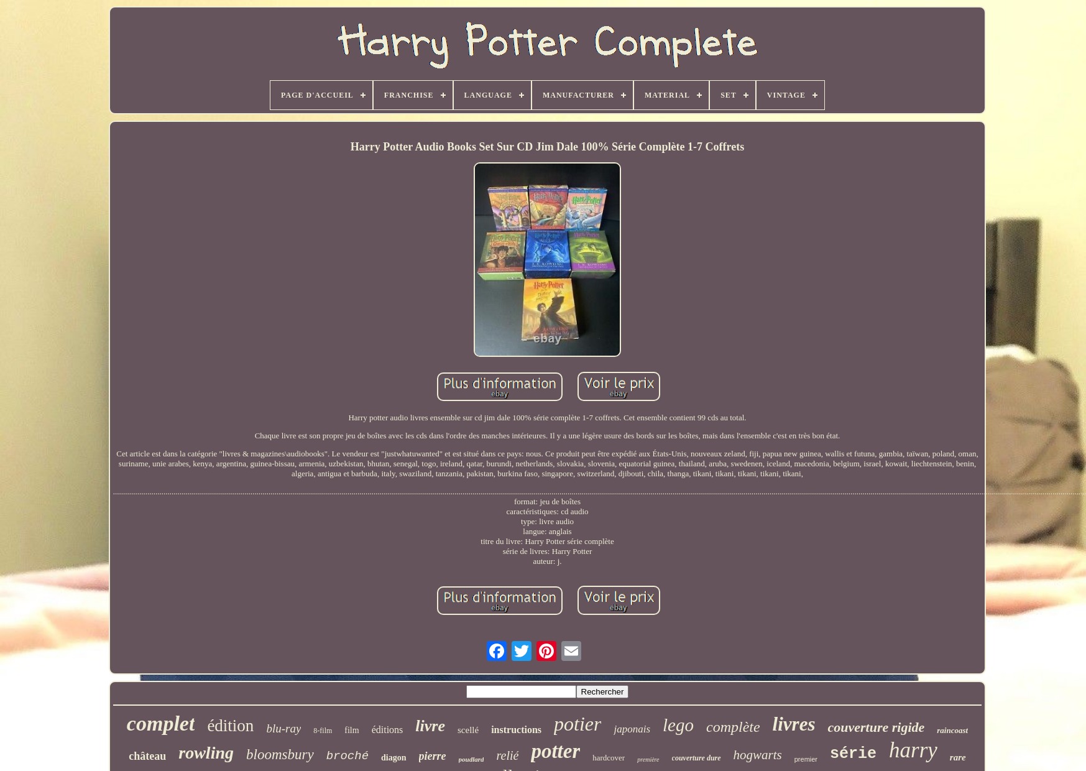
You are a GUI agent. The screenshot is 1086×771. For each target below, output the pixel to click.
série (853, 754)
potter (555, 751)
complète (733, 727)
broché (347, 756)
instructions (516, 729)
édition (230, 725)
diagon (393, 757)
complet (161, 723)
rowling (206, 752)
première (648, 759)
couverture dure (696, 758)
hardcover (608, 757)
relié (507, 755)
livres (794, 724)
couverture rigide (875, 727)
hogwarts (758, 754)
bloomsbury (280, 754)
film (351, 730)
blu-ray (283, 728)
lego (678, 725)
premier (805, 759)
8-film (322, 730)
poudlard (471, 759)
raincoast (952, 730)
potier (577, 724)
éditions (387, 729)
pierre (432, 756)
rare (958, 757)
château (147, 756)
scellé (468, 730)
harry (913, 750)
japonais (632, 729)
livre (430, 726)
